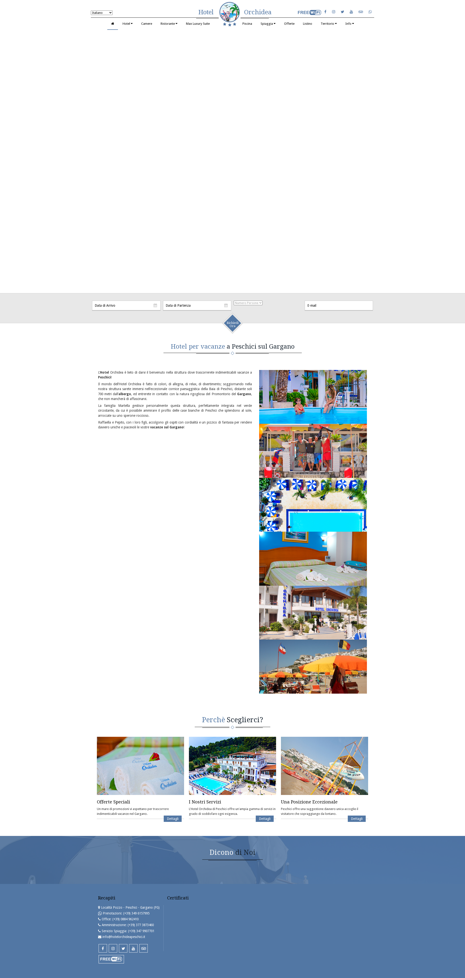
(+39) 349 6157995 (136, 913)
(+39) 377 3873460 (141, 925)
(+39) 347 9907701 (141, 931)
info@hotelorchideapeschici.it (123, 937)
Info (349, 23)
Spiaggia (268, 23)
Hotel (128, 23)
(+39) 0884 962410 (125, 919)
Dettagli (172, 819)
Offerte (289, 23)
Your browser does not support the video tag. (232, 161)
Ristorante (169, 23)
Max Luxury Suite (198, 23)
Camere (146, 23)
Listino (307, 23)
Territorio (329, 23)
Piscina (247, 23)
